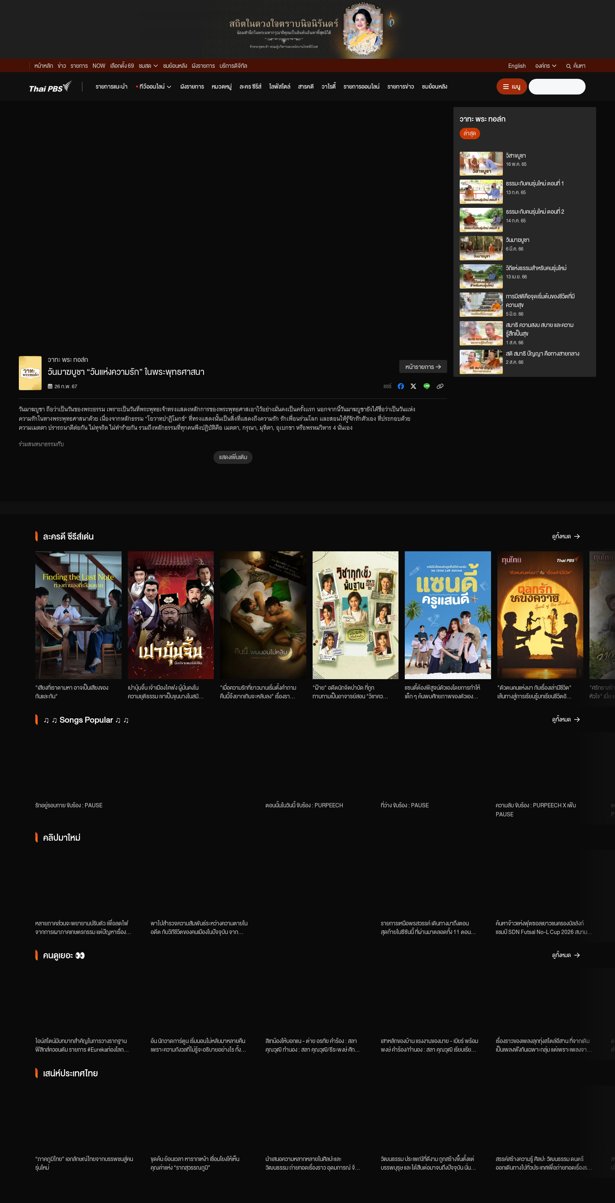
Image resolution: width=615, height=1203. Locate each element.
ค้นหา (576, 65)
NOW (99, 65)
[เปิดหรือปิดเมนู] (512, 86)
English (517, 65)
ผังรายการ (203, 65)
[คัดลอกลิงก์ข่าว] (440, 386)
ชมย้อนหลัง (175, 65)
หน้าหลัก (44, 65)
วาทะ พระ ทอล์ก (68, 359)
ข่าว (62, 65)
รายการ (79, 65)
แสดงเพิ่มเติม (233, 457)
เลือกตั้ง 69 (122, 65)
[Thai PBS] (51, 86)
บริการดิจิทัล (233, 65)
